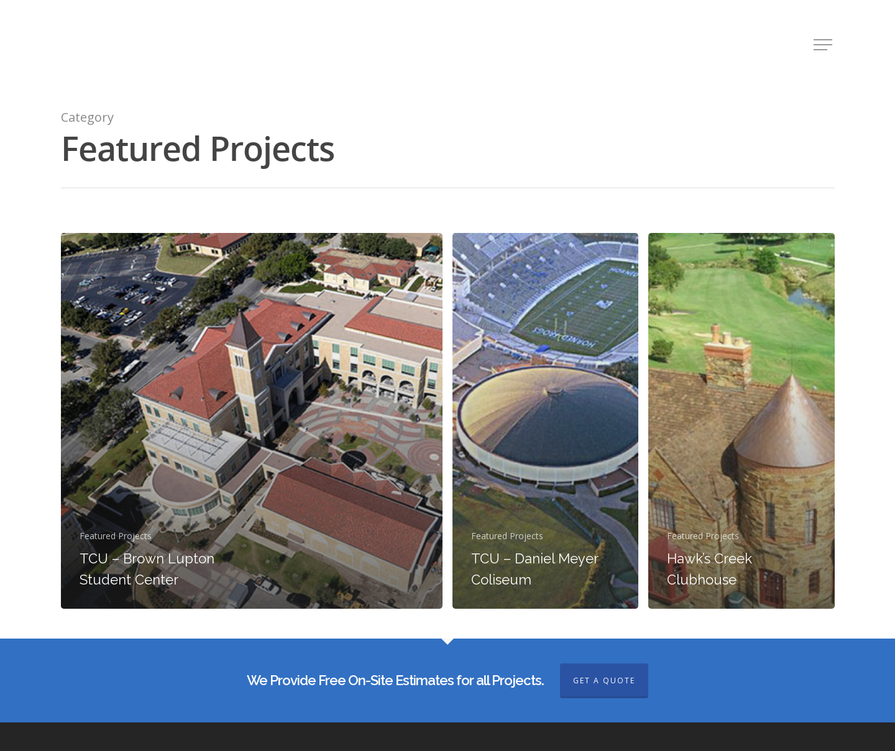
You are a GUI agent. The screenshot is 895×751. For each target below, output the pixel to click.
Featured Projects (116, 536)
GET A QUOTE (604, 680)
